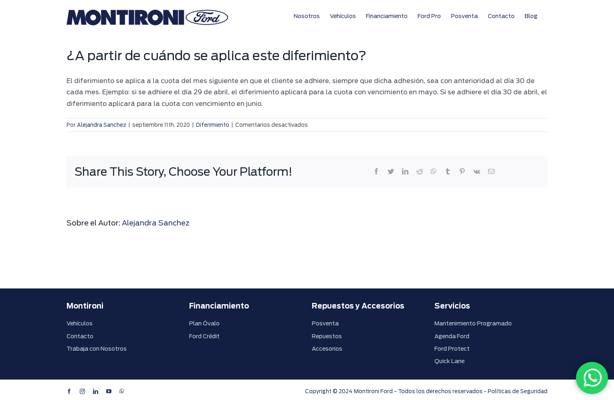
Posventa (325, 323)
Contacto (80, 336)
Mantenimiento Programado (473, 323)
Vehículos (80, 323)
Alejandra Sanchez (101, 125)
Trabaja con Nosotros (97, 348)
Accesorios (327, 348)
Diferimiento (212, 125)
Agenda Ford (451, 336)
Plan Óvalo (204, 323)
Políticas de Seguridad (517, 391)
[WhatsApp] (592, 378)
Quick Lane (449, 361)
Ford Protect (452, 348)
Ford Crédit (204, 336)
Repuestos (327, 336)
